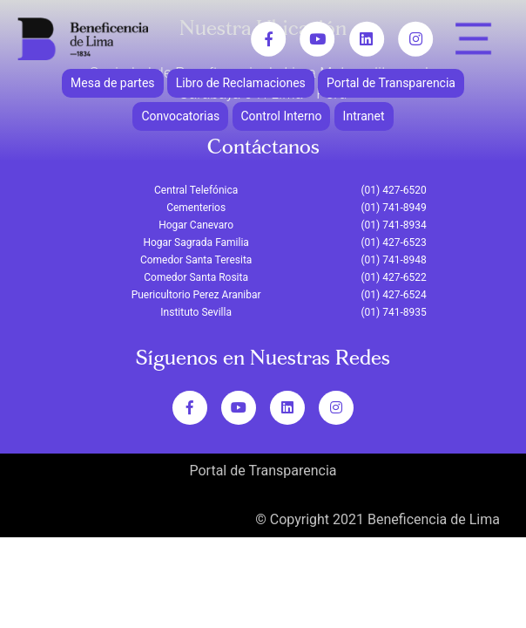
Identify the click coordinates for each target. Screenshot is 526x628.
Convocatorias (180, 116)
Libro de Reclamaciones (241, 83)
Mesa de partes (113, 83)
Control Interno (281, 116)
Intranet (364, 116)
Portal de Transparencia (391, 83)
